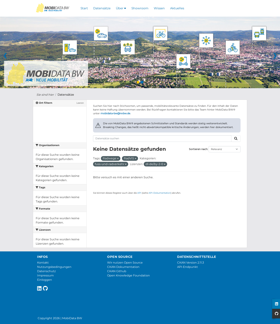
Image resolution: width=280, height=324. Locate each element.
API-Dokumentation (160, 193)
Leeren (80, 103)
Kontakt (43, 262)
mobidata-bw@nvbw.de (115, 113)
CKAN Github (116, 271)
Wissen (159, 8)
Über (121, 8)
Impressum (45, 275)
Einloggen (44, 279)
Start (84, 8)
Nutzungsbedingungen (54, 267)
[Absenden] (236, 138)
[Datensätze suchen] (162, 138)
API (139, 193)
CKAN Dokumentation (123, 267)
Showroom (139, 8)
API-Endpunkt (187, 267)
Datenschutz (46, 271)
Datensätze (102, 8)
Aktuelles (177, 8)
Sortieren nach (198, 149)
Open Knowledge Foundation (128, 275)
